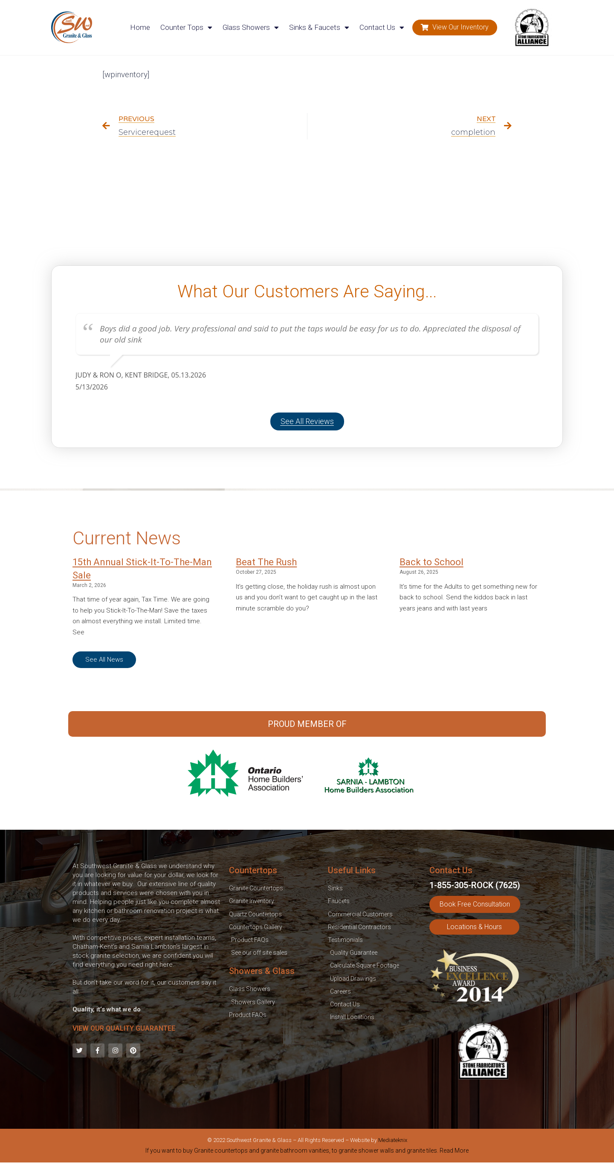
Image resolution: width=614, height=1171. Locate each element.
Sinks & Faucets (319, 27)
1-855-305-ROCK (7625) (474, 885)
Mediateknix (392, 1140)
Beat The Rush (266, 562)
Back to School (431, 562)
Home (140, 27)
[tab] (307, 1152)
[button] (454, 27)
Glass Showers (251, 27)
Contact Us (381, 27)
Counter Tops (186, 27)
